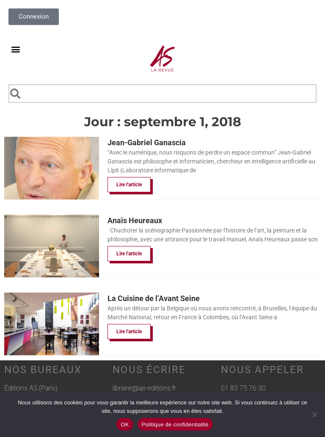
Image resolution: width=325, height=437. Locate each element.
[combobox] (162, 93)
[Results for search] (162, 107)
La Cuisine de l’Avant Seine (153, 298)
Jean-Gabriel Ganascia (146, 142)
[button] (15, 49)
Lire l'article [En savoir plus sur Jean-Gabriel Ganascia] (129, 185)
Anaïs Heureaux (134, 220)
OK (125, 424)
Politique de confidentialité (175, 424)
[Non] (314, 414)
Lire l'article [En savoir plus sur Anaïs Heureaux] (129, 254)
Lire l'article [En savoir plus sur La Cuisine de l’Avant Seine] (129, 332)
